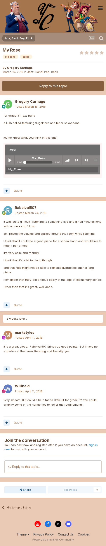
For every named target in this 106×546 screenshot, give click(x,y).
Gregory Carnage (20, 67)
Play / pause (9, 160)
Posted (30, 106)
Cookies (84, 534)
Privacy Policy (43, 534)
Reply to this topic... (24, 466)
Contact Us (66, 534)
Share (25, 489)
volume (67, 160)
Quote (18, 190)
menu (95, 160)
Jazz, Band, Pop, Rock (42, 72)
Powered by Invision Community (53, 539)
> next (86, 160)
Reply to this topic (53, 86)
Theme (22, 534)
